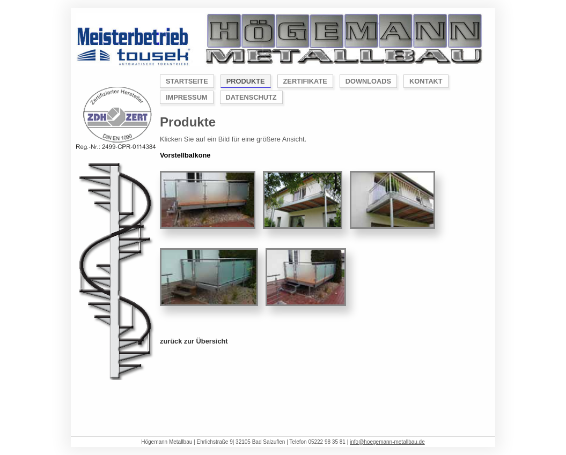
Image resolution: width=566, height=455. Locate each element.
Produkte (245, 81)
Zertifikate (305, 81)
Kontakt (426, 81)
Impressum (187, 97)
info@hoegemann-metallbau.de (387, 442)
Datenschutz (251, 97)
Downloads (368, 81)
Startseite (187, 81)
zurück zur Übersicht (194, 341)
